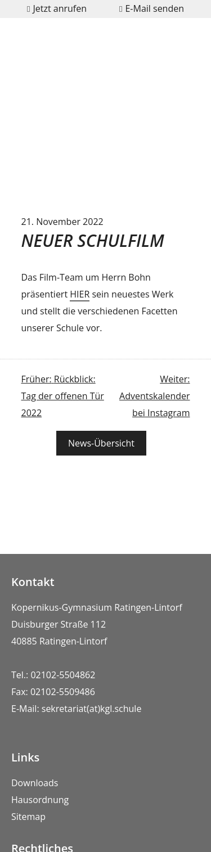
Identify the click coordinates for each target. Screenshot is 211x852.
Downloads (34, 783)
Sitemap (28, 816)
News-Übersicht (101, 443)
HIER (79, 294)
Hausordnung (40, 800)
